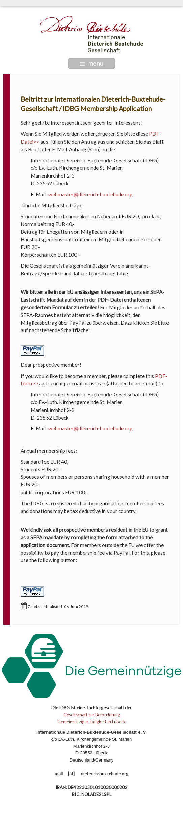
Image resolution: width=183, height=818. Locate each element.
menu (91, 63)
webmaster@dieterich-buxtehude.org (90, 194)
